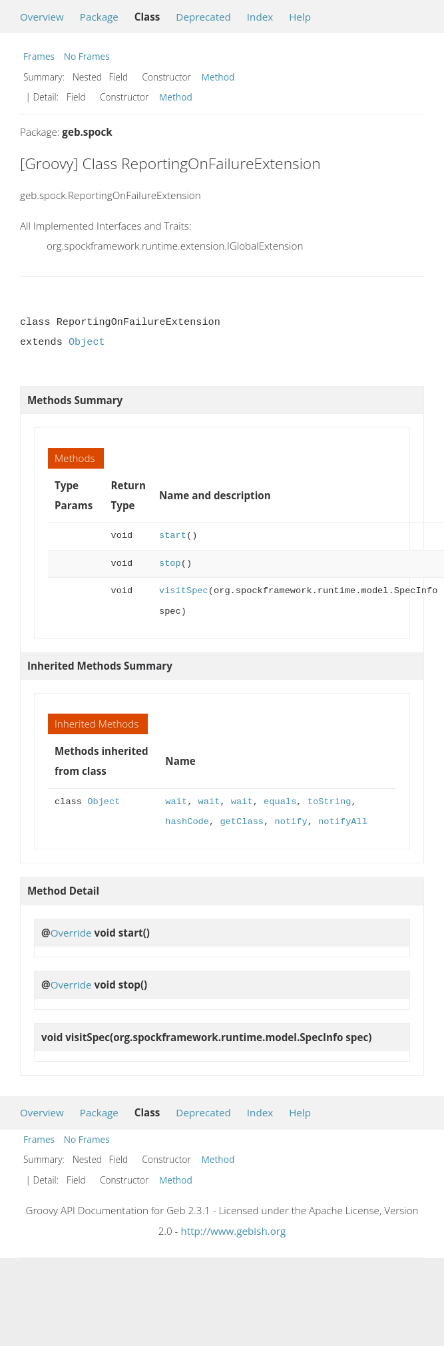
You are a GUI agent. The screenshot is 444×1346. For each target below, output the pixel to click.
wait (176, 801)
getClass (242, 821)
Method (218, 77)
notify (290, 821)
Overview (42, 16)
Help (300, 16)
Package (99, 16)
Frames (39, 56)
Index (260, 16)
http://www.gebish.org (233, 1230)
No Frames (87, 56)
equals (280, 801)
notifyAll (342, 821)
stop (170, 563)
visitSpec (183, 590)
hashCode (187, 821)
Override (71, 932)
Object (87, 342)
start (172, 535)
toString (329, 801)
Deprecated (203, 16)
